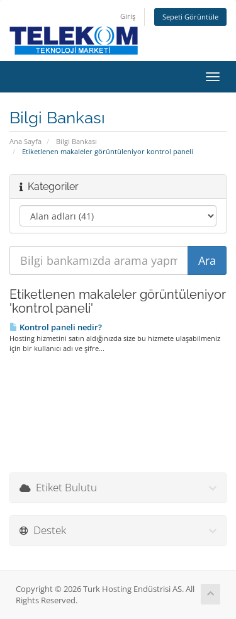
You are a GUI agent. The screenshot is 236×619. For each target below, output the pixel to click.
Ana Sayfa (25, 141)
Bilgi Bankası (76, 141)
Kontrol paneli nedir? (55, 327)
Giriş (127, 16)
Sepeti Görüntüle (190, 16)
